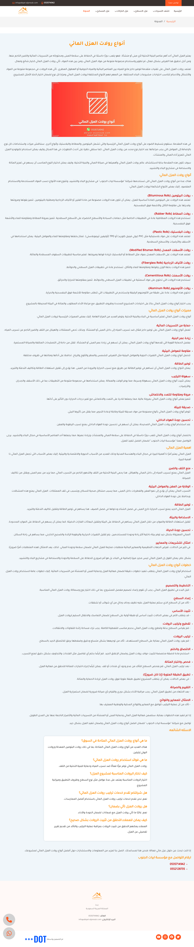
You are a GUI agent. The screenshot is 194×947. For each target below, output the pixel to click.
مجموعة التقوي (18, 939)
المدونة (86, 11)
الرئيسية (178, 11)
